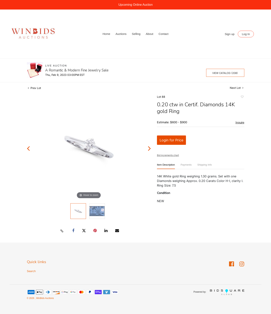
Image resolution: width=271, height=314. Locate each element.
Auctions (121, 33)
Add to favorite (242, 97)
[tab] (166, 166)
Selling (136, 33)
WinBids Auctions (44, 298)
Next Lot (236, 87)
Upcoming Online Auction (135, 4)
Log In (246, 34)
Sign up (230, 34)
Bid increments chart (168, 155)
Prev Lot (34, 88)
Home (106, 33)
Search (31, 271)
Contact (164, 33)
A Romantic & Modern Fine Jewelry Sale (77, 70)
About (149, 33)
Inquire (240, 122)
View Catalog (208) (225, 72)
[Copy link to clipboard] (62, 230)
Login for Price (171, 140)
